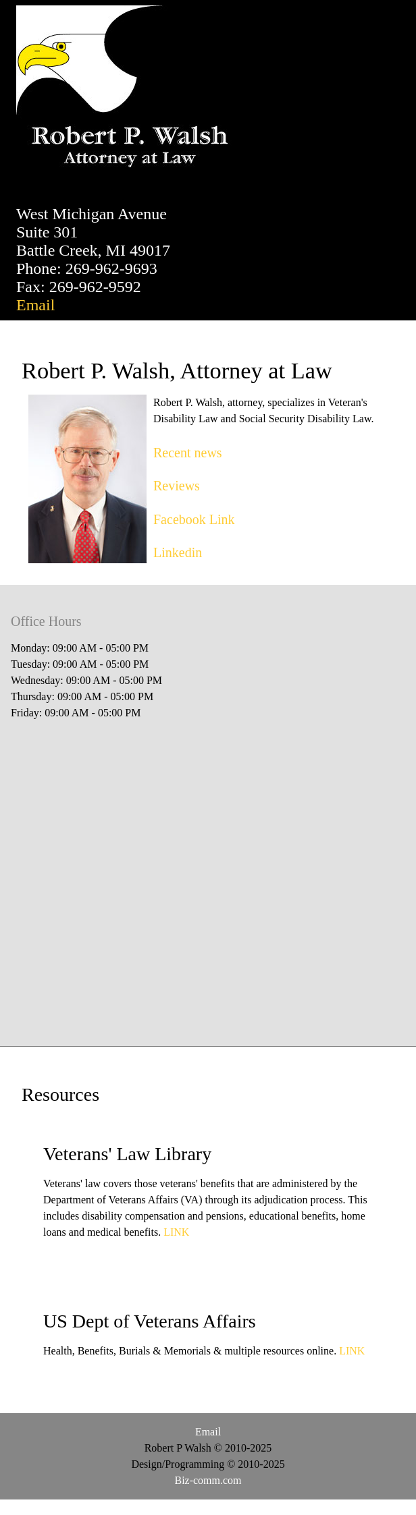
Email (35, 305)
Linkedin (177, 552)
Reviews (176, 485)
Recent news (187, 452)
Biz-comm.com (207, 1480)
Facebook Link (194, 519)
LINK (176, 1232)
